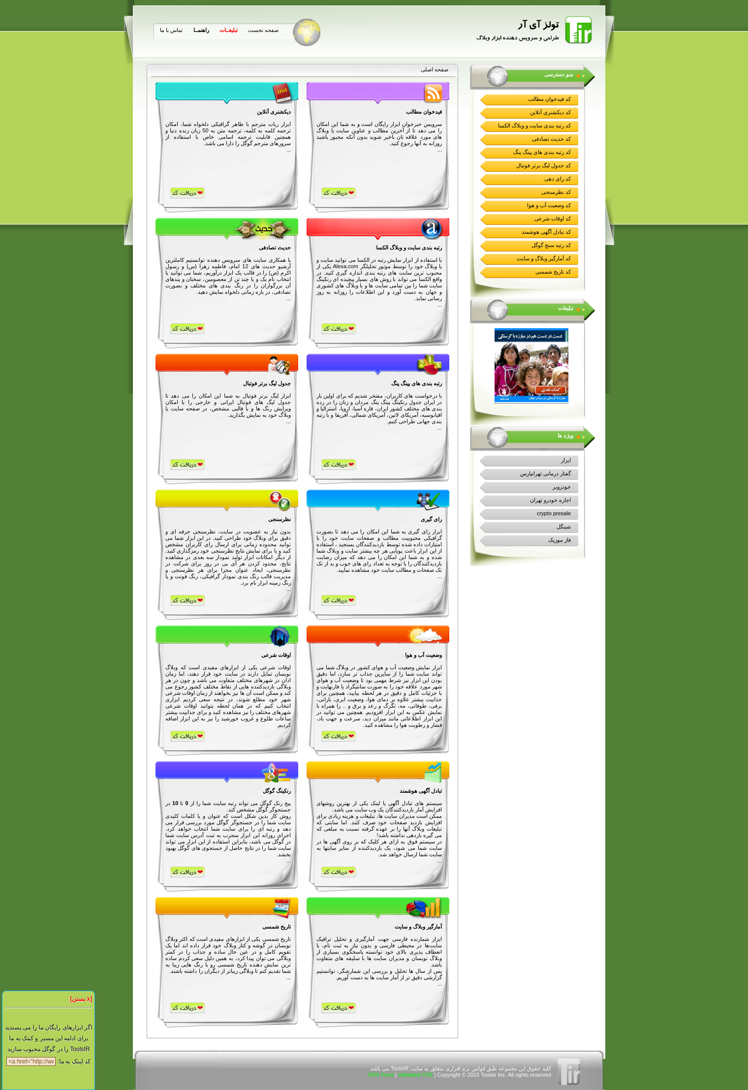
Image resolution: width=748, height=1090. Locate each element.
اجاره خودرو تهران (550, 500)
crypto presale (554, 513)
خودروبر (562, 487)
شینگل (564, 526)
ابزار (566, 460)
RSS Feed (381, 1075)
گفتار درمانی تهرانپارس (545, 473)
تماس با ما (171, 30)
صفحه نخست (263, 30)
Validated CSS (415, 1075)
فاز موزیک (559, 540)
